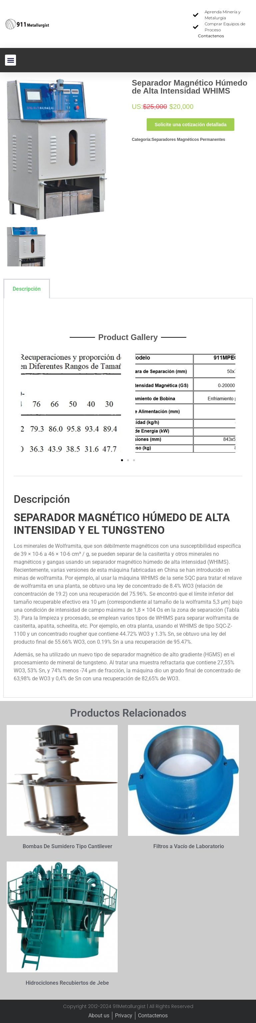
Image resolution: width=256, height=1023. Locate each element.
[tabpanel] (128, 498)
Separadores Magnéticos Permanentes (188, 139)
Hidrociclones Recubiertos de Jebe (67, 983)
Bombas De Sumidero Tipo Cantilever (67, 846)
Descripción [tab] (27, 289)
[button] (10, 60)
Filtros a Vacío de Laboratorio (188, 846)
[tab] (59, 288)
